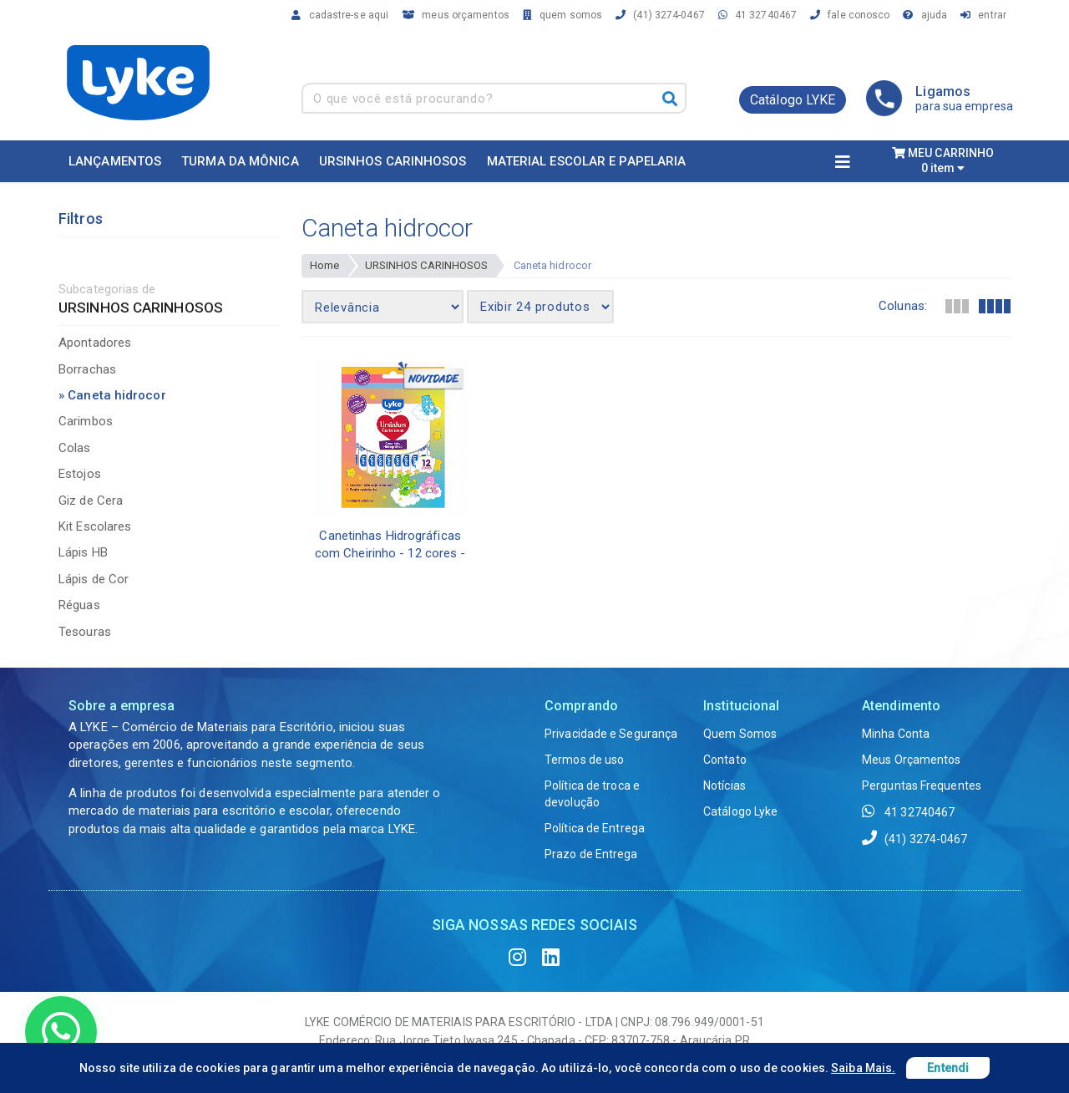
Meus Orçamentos (911, 759)
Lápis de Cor (93, 579)
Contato (725, 759)
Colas (74, 447)
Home (324, 265)
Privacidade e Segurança (611, 733)
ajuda (922, 15)
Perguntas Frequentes (921, 785)
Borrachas (87, 369)
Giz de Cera (90, 500)
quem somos (560, 15)
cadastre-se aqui (337, 15)
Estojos (79, 473)
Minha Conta (896, 733)
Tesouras (84, 631)
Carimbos (85, 421)
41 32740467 (755, 15)
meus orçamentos (453, 15)
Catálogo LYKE (792, 100)
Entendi (948, 1068)
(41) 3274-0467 (657, 15)
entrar (980, 15)
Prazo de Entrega (591, 854)
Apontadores (94, 342)
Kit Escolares (94, 526)
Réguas (79, 605)
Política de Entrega (595, 828)
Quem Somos (740, 733)
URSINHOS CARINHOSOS (427, 265)
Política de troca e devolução (592, 794)
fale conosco (847, 15)
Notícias (724, 785)
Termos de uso (584, 759)
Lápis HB (83, 552)
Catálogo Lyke (740, 811)
